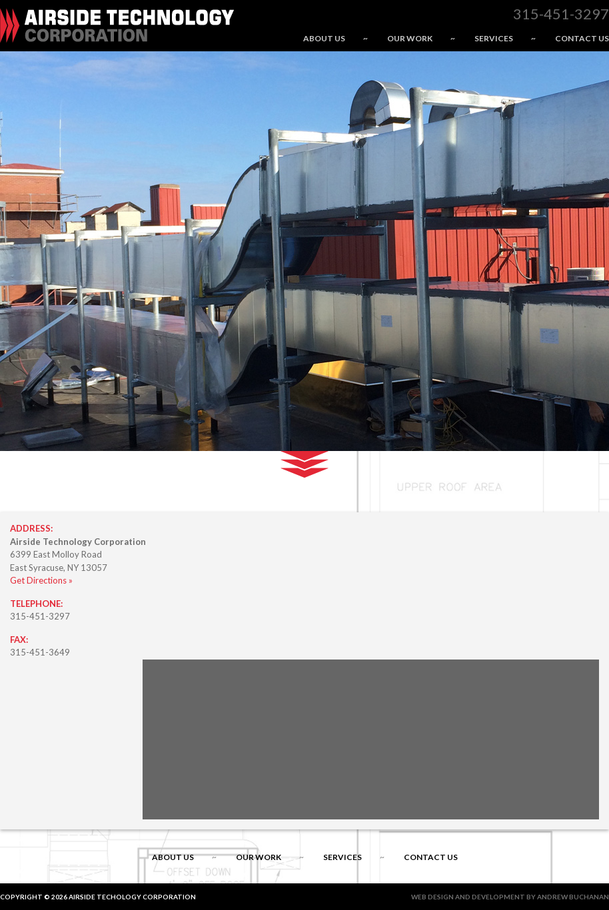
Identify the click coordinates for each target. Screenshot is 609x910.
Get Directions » (41, 580)
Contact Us (582, 38)
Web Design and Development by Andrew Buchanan (510, 897)
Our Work (409, 38)
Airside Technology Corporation (117, 26)
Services (493, 38)
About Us (324, 38)
